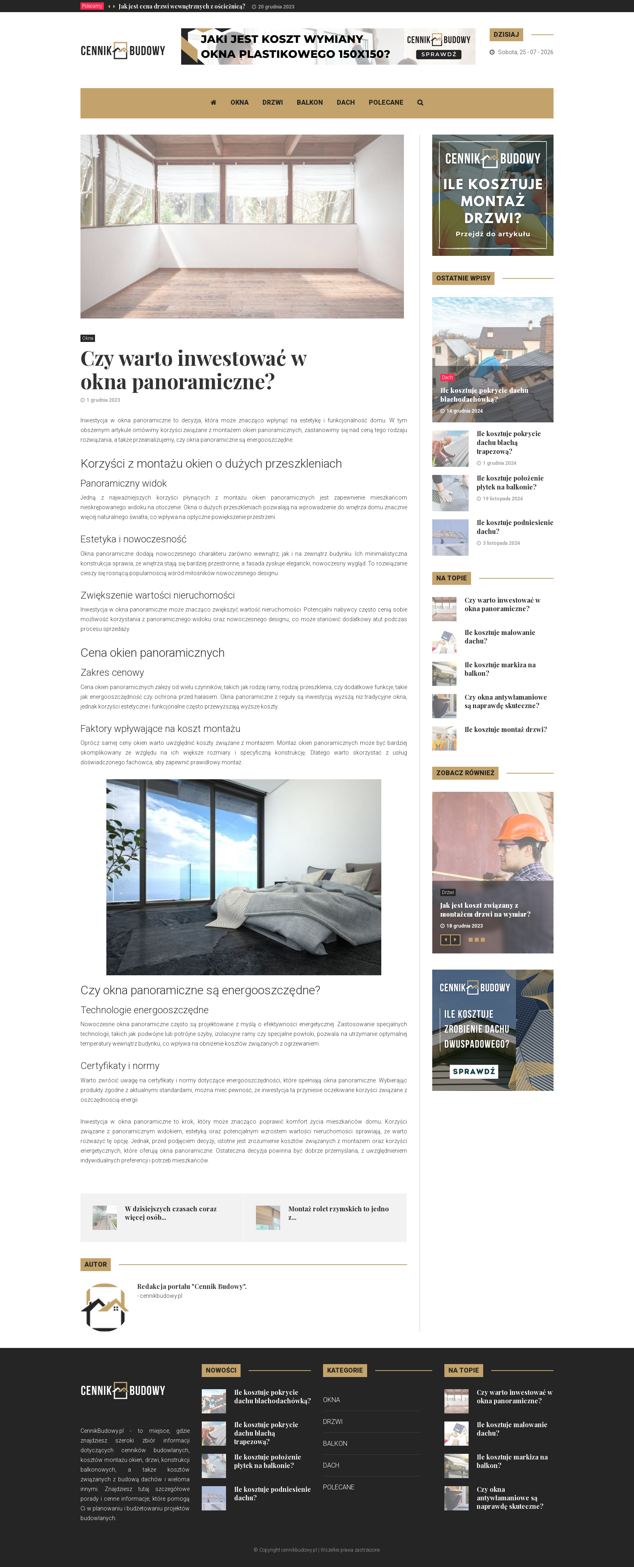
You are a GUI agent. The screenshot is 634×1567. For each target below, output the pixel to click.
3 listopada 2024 (501, 543)
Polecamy (92, 6)
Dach (346, 102)
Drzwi (272, 102)
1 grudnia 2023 (103, 400)
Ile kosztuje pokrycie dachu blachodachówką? (484, 394)
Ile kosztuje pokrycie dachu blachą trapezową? (509, 442)
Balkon (310, 102)
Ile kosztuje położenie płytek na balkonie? (510, 482)
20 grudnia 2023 (276, 7)
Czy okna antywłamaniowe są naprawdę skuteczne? (506, 701)
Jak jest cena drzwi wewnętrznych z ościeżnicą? (182, 6)
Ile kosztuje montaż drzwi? (506, 729)
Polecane (386, 102)
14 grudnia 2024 (464, 411)
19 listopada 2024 (503, 499)
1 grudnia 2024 (499, 463)
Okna (239, 102)
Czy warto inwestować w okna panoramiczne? (503, 604)
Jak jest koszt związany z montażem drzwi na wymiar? (485, 909)
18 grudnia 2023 (464, 926)
